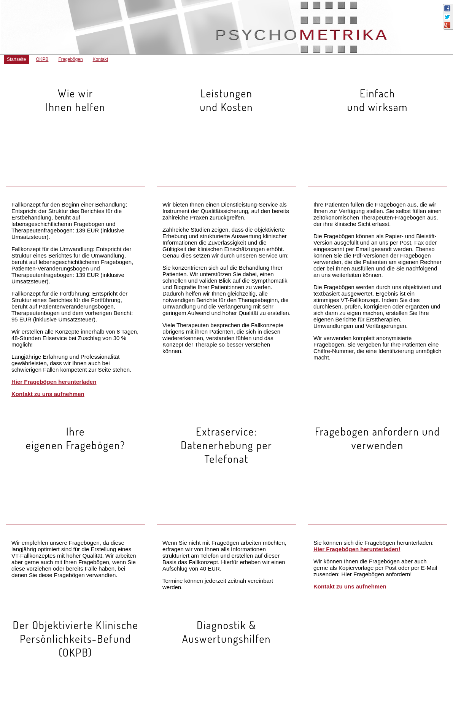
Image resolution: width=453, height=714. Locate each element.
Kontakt (100, 59)
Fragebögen (70, 59)
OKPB (42, 59)
